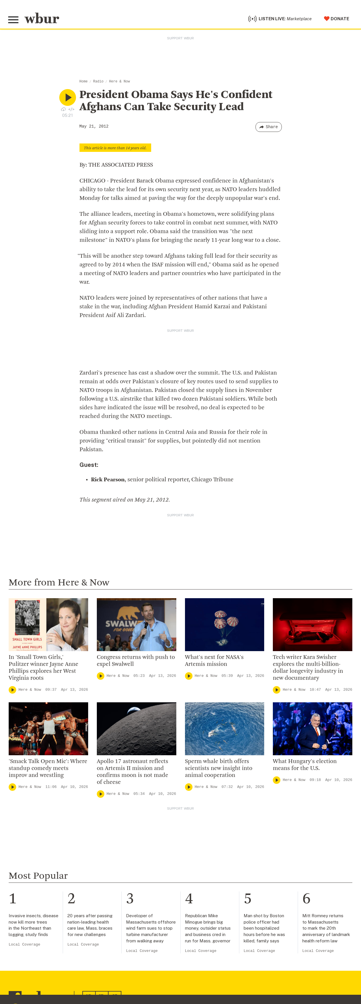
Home (83, 83)
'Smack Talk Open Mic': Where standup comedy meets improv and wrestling (48, 770)
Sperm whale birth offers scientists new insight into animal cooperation (218, 770)
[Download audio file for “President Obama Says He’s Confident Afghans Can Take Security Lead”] (63, 110)
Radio (98, 83)
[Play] (12, 691)
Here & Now (119, 83)
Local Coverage (24, 946)
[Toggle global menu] (14, 20)
